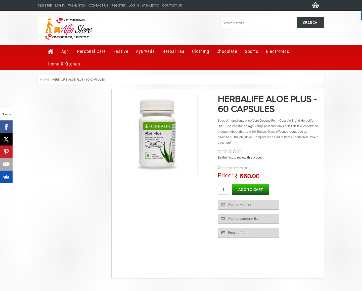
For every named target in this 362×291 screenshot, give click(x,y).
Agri (65, 51)
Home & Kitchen (64, 63)
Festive (120, 51)
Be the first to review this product (240, 157)
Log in (60, 5)
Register (45, 5)
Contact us (98, 5)
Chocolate (226, 51)
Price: (225, 175)
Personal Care (91, 51)
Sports (251, 51)
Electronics (277, 51)
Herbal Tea (173, 51)
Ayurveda (145, 51)
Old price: (225, 168)
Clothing (200, 51)
